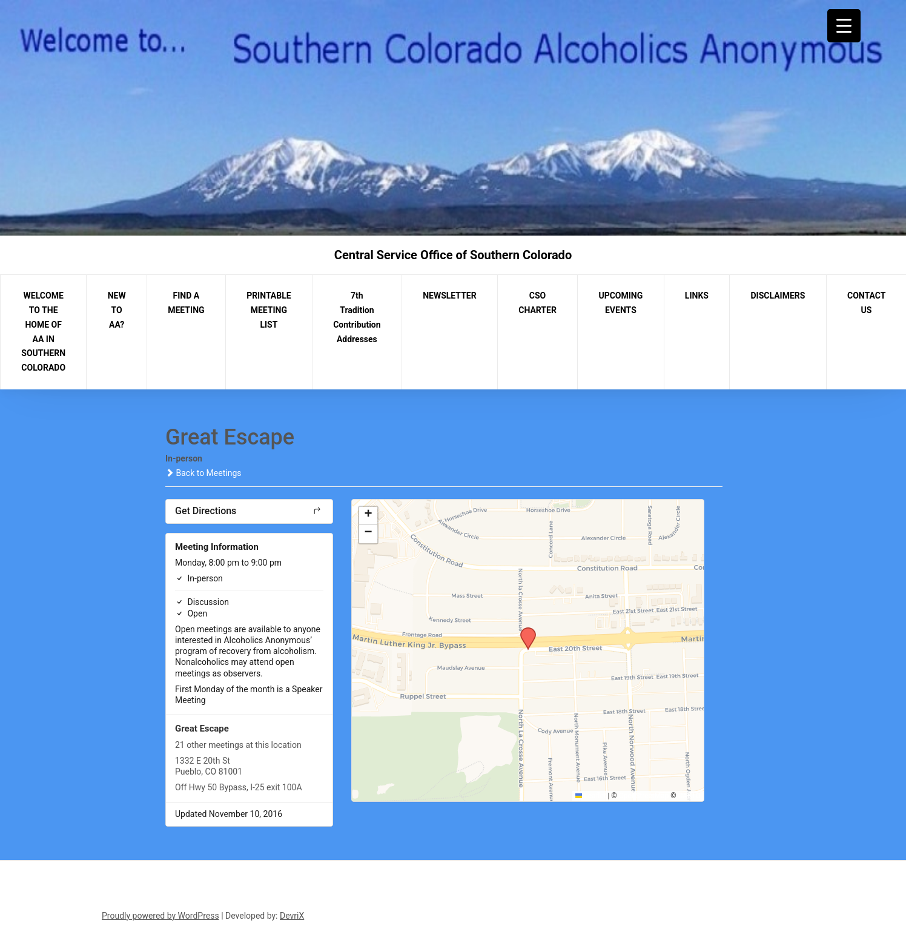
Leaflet (590, 796)
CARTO (689, 796)
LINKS (697, 295)
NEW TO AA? (117, 310)
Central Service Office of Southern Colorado (453, 255)
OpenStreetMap (644, 796)
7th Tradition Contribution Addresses (356, 317)
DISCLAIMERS (778, 295)
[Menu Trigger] (844, 25)
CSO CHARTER (537, 303)
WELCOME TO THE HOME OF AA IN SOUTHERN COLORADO (43, 331)
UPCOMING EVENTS (620, 303)
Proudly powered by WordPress (160, 916)
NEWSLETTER (450, 295)
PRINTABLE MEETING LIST (268, 310)
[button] (523, 631)
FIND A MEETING (186, 303)
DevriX (292, 916)
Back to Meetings (203, 473)
